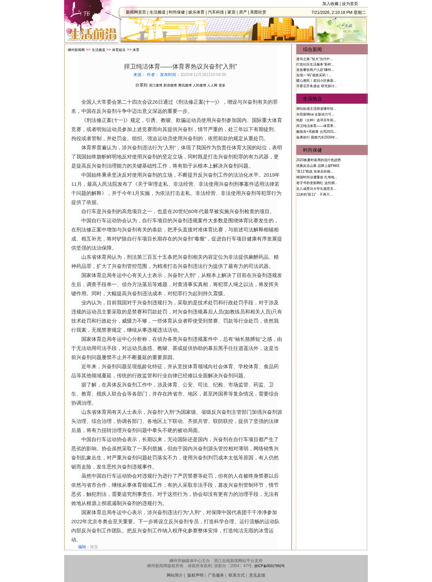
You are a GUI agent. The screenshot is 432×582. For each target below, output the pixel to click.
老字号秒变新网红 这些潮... (316, 183)
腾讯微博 (185, 85)
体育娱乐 (119, 50)
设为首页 (350, 3)
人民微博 (199, 85)
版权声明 (195, 575)
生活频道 (159, 12)
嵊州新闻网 (76, 50)
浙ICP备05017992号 (269, 566)
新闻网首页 (138, 12)
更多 (222, 85)
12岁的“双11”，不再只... (314, 194)
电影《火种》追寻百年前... (316, 120)
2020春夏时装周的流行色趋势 (318, 160)
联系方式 (236, 575)
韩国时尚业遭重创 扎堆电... (316, 177)
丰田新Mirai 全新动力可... (315, 114)
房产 (245, 12)
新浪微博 (170, 85)
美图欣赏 (260, 12)
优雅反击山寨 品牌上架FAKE (318, 166)
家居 (234, 12)
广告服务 (216, 575)
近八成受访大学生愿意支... (316, 189)
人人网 (212, 85)
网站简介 (175, 575)
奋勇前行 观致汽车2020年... (317, 137)
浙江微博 (155, 85)
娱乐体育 (198, 12)
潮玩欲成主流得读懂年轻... (316, 108)
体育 (136, 50)
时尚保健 (179, 12)
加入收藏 (330, 3)
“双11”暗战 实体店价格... (314, 171)
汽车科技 (218, 12)
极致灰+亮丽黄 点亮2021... (316, 131)
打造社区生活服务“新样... (315, 64)
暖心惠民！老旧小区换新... (316, 80)
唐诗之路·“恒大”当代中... (314, 59)
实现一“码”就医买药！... (314, 75)
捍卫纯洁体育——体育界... (316, 126)
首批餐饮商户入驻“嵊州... (315, 70)
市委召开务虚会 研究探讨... (316, 86)
